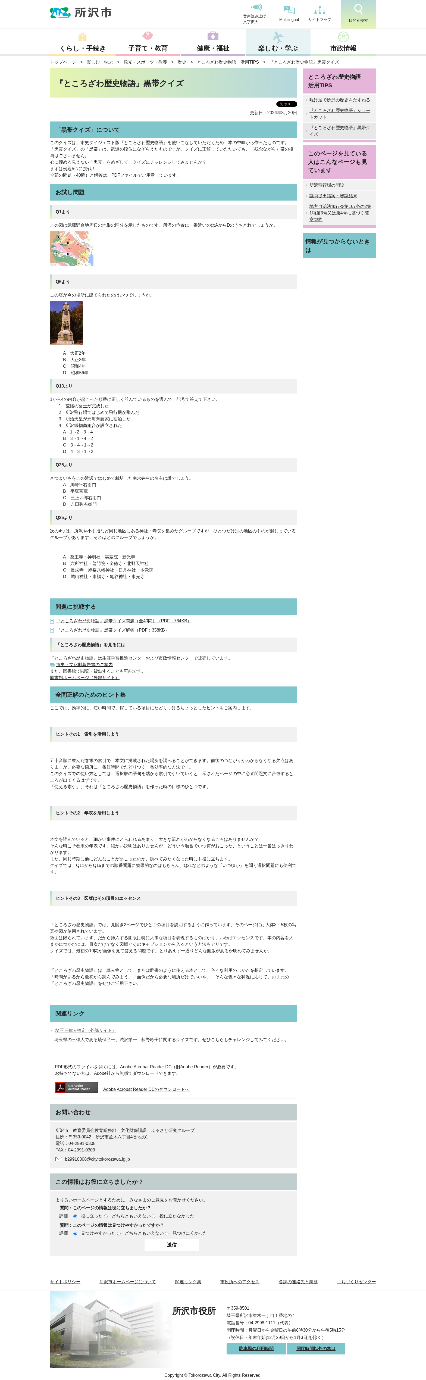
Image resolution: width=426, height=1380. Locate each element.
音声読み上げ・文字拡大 (256, 14)
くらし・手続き (82, 48)
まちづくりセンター (356, 1281)
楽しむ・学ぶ (278, 48)
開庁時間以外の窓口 (316, 1348)
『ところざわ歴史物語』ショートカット (339, 113)
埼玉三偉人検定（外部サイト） (85, 1030)
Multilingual (289, 14)
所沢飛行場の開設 (326, 185)
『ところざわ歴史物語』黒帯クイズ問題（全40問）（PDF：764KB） (124, 621)
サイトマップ (319, 14)
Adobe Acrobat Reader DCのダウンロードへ (122, 1089)
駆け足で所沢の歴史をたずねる (339, 100)
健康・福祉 (213, 48)
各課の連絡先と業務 (298, 1281)
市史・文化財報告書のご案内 (84, 664)
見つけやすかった (98, 1233)
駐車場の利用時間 (256, 1348)
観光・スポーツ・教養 (145, 62)
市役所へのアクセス (239, 1281)
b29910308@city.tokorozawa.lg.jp (97, 1159)
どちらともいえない (131, 1216)
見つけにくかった (190, 1233)
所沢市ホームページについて (127, 1281)
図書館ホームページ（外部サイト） (85, 677)
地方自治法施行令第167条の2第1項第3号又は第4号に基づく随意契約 (340, 213)
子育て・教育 (148, 48)
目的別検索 (358, 13)
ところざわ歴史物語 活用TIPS (228, 62)
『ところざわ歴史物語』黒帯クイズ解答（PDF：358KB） (112, 630)
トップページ (63, 62)
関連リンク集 (188, 1281)
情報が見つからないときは (337, 245)
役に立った (92, 1216)
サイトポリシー (65, 1281)
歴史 (182, 62)
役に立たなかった (176, 1216)
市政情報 (343, 48)
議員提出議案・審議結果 (333, 195)
